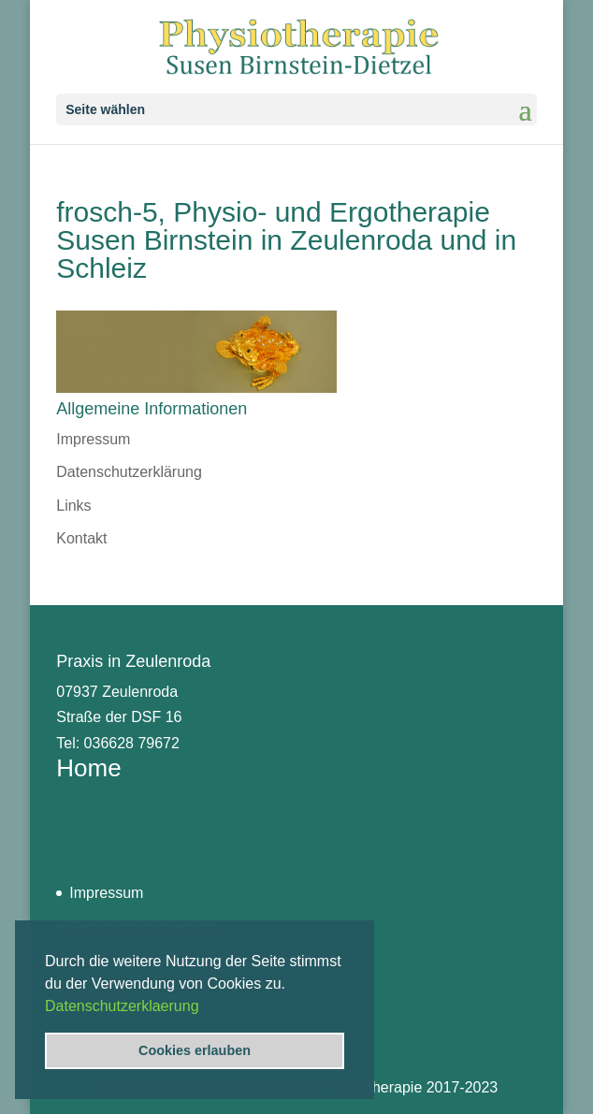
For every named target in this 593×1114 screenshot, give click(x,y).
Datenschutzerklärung (129, 472)
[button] (206, 1007)
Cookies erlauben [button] (194, 1050)
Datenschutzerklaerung (122, 1006)
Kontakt (81, 538)
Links (73, 506)
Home (88, 768)
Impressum (93, 439)
